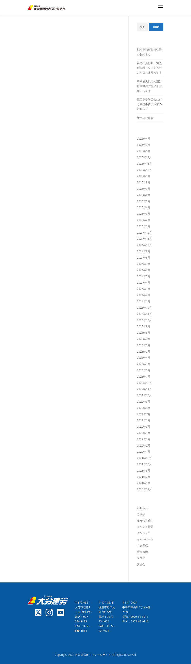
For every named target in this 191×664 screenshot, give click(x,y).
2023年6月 (143, 345)
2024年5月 (143, 276)
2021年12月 (144, 458)
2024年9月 (143, 251)
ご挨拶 (141, 514)
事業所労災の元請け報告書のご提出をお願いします (149, 86)
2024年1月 (143, 301)
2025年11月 (144, 163)
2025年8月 (143, 182)
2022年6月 (143, 420)
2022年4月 (143, 433)
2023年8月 (143, 332)
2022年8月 (143, 408)
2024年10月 (144, 245)
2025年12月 (144, 157)
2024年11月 (144, 239)
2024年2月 (143, 295)
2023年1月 (143, 376)
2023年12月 (144, 307)
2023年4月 (143, 357)
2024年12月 (144, 232)
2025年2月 (143, 220)
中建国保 (142, 545)
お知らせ (142, 508)
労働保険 (142, 552)
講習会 (141, 564)
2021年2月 (143, 477)
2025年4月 (143, 207)
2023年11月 (144, 314)
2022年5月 (143, 426)
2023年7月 (143, 339)
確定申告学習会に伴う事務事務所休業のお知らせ (149, 104)
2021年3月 (143, 470)
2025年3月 (143, 213)
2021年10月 (144, 464)
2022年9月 (143, 401)
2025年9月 (143, 176)
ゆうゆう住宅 (145, 520)
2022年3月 (143, 439)
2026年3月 (143, 145)
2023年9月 (143, 326)
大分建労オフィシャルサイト (93, 655)
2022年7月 (143, 414)
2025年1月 (143, 226)
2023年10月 (144, 320)
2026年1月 (143, 151)
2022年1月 (143, 451)
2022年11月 (144, 389)
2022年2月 (143, 445)
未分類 (141, 558)
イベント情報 (145, 526)
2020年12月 (144, 489)
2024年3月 (143, 289)
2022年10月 (144, 395)
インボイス (144, 533)
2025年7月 (143, 188)
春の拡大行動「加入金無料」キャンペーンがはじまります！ (149, 67)
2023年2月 (143, 370)
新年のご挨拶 (145, 118)
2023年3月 (143, 364)
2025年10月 (144, 170)
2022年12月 (144, 383)
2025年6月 (143, 195)
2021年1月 (143, 483)
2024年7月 (143, 264)
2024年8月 (143, 257)
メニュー (160, 7)
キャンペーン (145, 539)
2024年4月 (143, 282)
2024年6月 (143, 270)
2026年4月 (143, 138)
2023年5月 (143, 351)
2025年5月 (143, 201)
